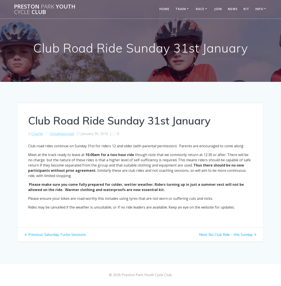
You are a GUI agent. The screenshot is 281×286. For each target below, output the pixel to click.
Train (180, 9)
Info (259, 9)
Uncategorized (62, 133)
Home (164, 9)
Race (200, 9)
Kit (246, 9)
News (233, 9)
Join (218, 9)
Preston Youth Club (44, 9)
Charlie (37, 133)
